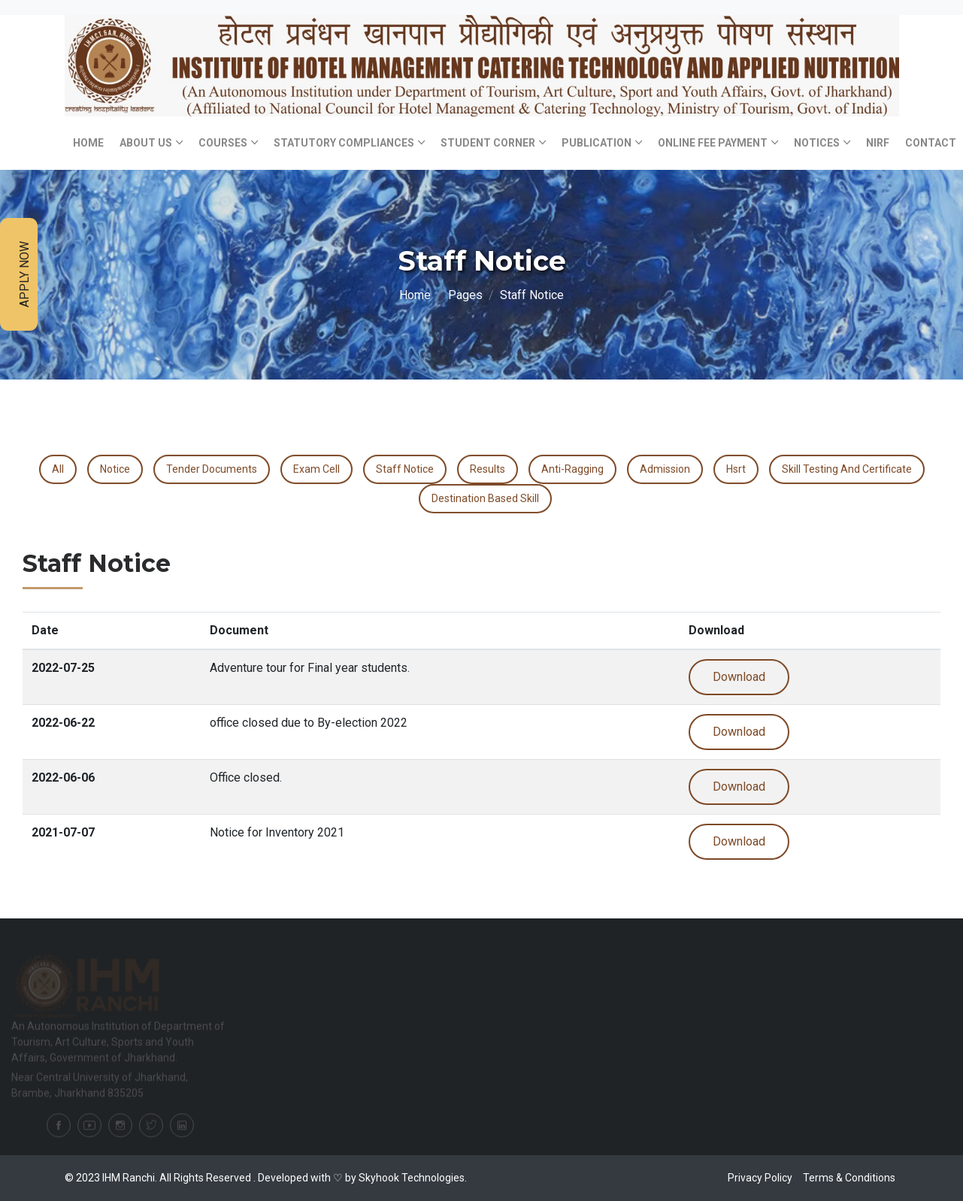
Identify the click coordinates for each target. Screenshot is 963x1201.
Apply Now (24, 274)
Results (487, 469)
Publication (596, 143)
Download (739, 677)
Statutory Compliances (344, 143)
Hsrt (736, 469)
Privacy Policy (760, 1178)
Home (88, 143)
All (58, 469)
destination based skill (485, 498)
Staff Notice (405, 469)
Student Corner (488, 143)
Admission (665, 469)
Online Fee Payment (713, 143)
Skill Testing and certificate (847, 469)
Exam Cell (316, 469)
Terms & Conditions (849, 1178)
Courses (222, 143)
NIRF (877, 143)
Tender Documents (211, 469)
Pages (465, 295)
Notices (817, 143)
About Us (146, 143)
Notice (115, 469)
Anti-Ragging (572, 469)
